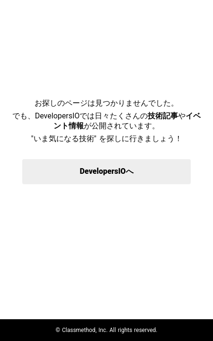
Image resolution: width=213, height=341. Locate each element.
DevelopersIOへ (106, 171)
